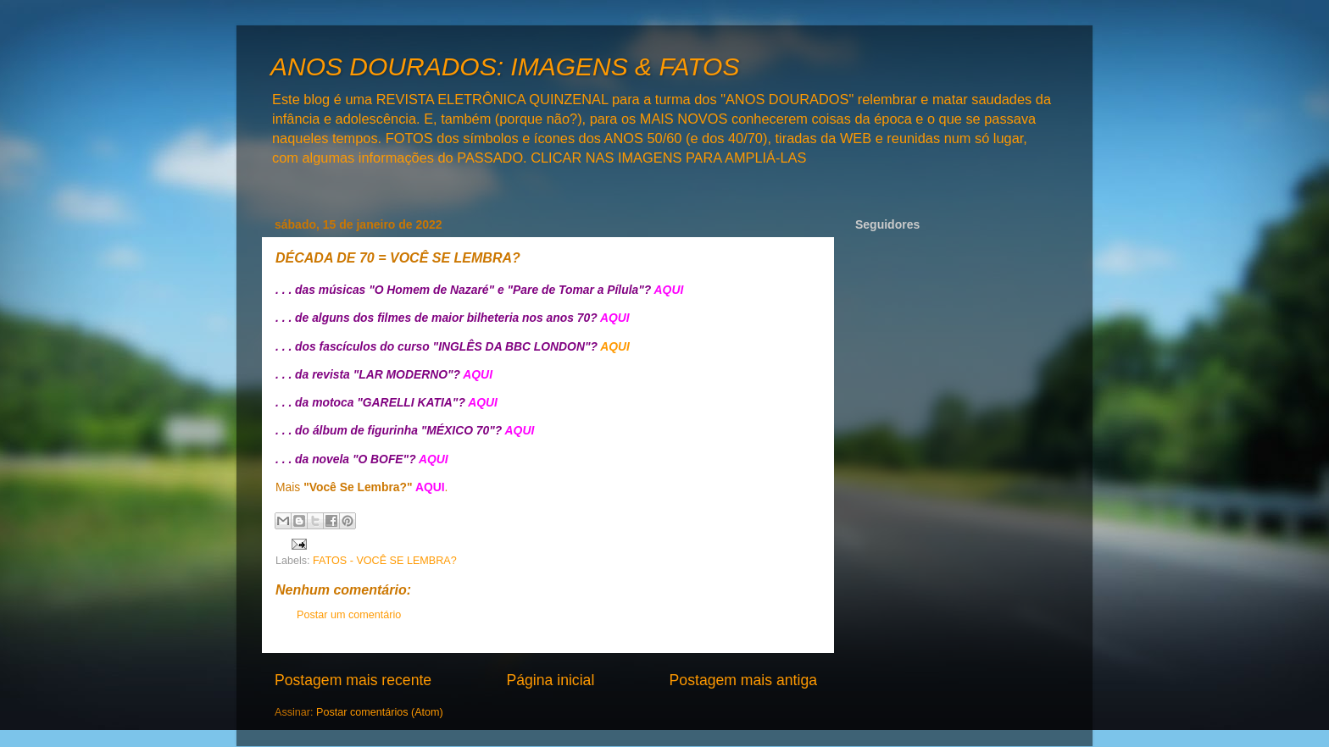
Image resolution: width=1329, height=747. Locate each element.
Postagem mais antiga (743, 680)
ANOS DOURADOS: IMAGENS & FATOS (504, 66)
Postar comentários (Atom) (379, 712)
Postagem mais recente (353, 680)
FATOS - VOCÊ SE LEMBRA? (385, 561)
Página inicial (550, 680)
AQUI (615, 346)
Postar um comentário (349, 615)
